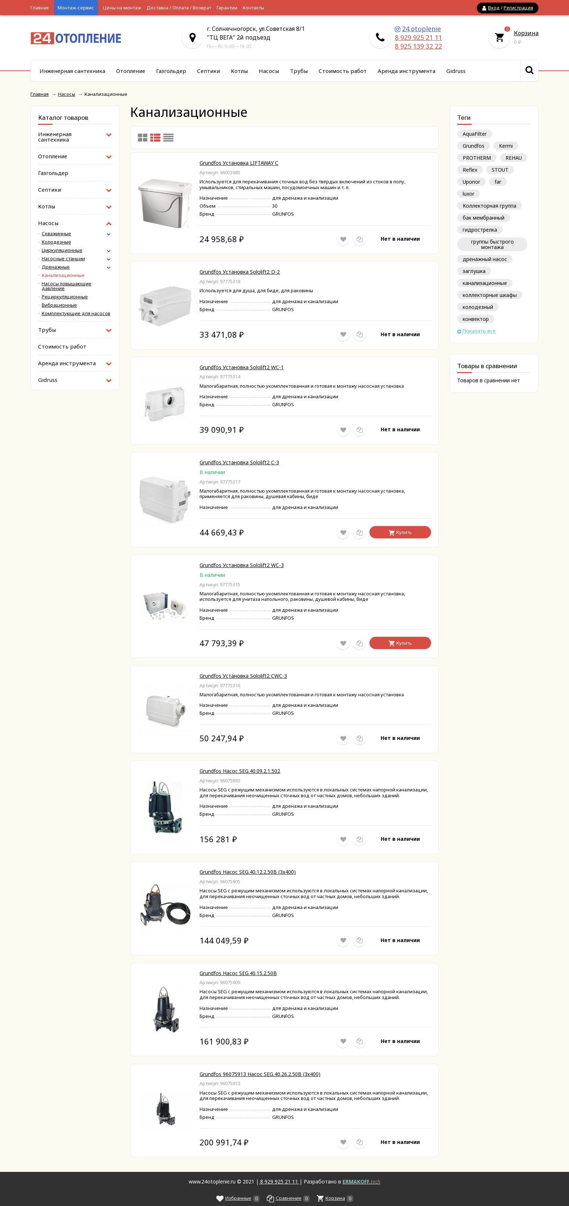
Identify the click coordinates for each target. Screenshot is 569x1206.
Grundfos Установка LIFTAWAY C (239, 162)
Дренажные (56, 267)
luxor (468, 193)
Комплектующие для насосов (76, 313)
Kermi (506, 145)
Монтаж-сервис (76, 7)
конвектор (476, 318)
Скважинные (56, 233)
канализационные (485, 283)
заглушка (474, 271)
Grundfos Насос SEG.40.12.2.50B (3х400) (248, 871)
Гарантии (227, 7)
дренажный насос (485, 259)
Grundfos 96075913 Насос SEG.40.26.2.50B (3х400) (260, 1074)
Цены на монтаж (122, 7)
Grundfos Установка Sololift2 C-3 (239, 462)
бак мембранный (483, 217)
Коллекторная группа (489, 205)
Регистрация (518, 7)
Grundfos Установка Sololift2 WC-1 (242, 367)
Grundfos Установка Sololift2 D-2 (240, 271)
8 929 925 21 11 (418, 37)
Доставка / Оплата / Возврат (179, 7)
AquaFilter (475, 133)
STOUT (500, 169)
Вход (494, 7)
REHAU (513, 157)
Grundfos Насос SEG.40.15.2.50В (238, 973)
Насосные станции (63, 258)
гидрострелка (480, 229)
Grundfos (473, 145)
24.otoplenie (421, 28)
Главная (39, 7)
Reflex (470, 169)
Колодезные (56, 242)
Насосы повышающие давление (66, 286)
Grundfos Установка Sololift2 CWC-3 (243, 675)
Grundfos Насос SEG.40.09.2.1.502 (240, 770)
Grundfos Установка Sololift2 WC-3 (242, 565)
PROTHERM (477, 157)
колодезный (478, 306)
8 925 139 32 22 (418, 46)
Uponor (471, 181)
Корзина (526, 33)
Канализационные (63, 275)
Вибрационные (59, 305)
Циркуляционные (62, 250)
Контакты (253, 7)
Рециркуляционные (65, 296)
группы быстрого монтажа (492, 244)
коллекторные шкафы (490, 295)
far (498, 181)
